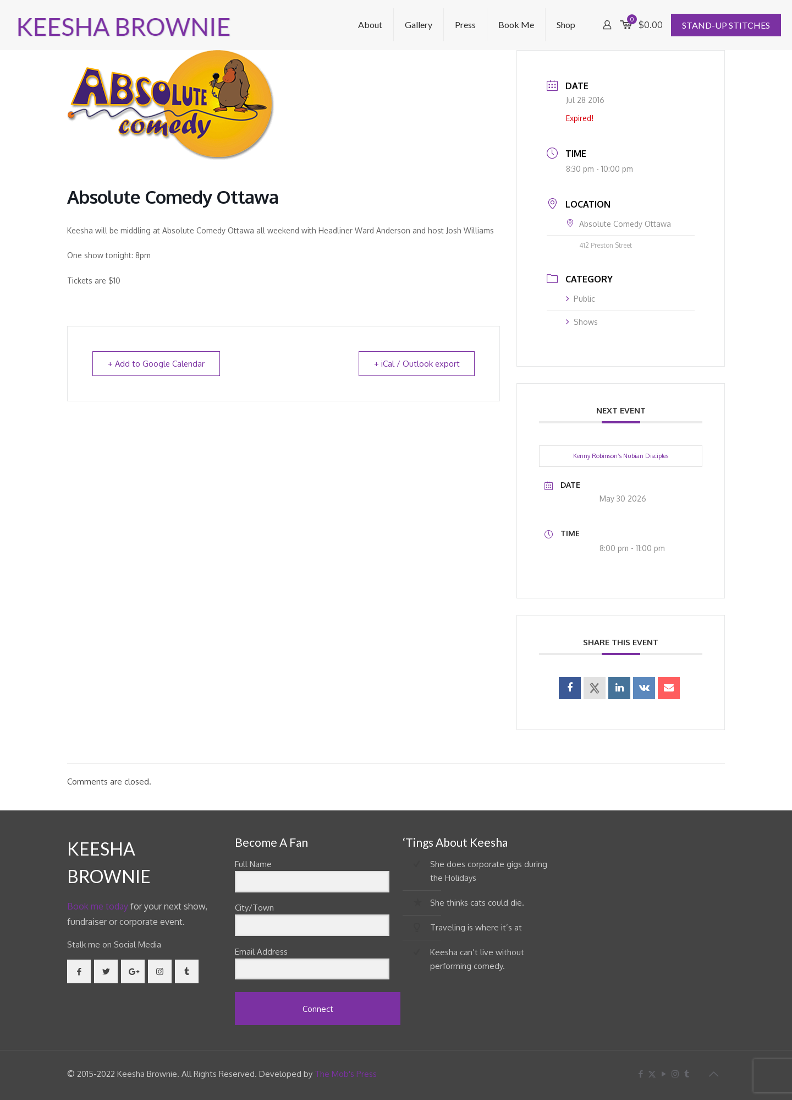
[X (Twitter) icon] (652, 1074)
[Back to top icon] (713, 1073)
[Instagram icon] (675, 1074)
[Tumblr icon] (687, 1074)
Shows (582, 321)
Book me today (97, 906)
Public (580, 298)
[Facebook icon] (640, 1074)
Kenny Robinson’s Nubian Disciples (620, 456)
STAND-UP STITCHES (726, 25)
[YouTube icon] (663, 1074)
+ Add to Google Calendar (157, 363)
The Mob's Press (346, 1074)
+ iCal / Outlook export (415, 363)
